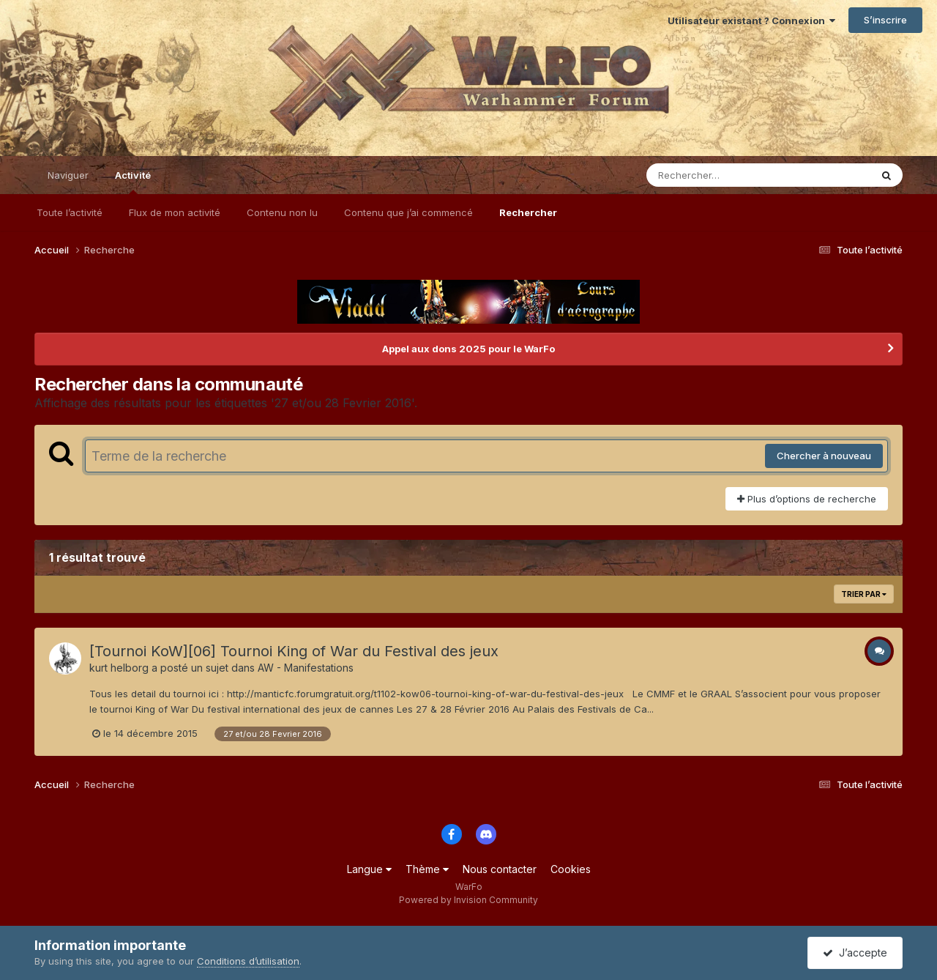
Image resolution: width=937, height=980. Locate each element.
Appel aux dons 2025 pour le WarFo (468, 348)
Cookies (570, 869)
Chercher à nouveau (824, 455)
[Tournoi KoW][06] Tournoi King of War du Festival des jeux (294, 651)
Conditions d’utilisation (248, 961)
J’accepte (855, 952)
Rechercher (528, 212)
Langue (369, 869)
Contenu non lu (282, 212)
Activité (133, 181)
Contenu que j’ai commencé (408, 212)
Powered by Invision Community (468, 899)
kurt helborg (119, 667)
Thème (427, 869)
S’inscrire (885, 20)
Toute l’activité (69, 212)
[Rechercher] (716, 175)
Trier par (863, 594)
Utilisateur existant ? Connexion (751, 20)
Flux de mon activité (174, 212)
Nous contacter (500, 869)
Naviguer (68, 175)
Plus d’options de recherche (806, 499)
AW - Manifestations (306, 667)
